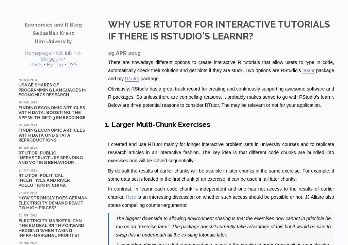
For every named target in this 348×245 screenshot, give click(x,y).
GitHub (64, 53)
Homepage (38, 53)
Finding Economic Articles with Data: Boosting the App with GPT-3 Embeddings (53, 110)
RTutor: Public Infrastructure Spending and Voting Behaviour (53, 155)
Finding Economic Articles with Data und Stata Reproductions (53, 133)
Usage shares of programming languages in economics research (53, 87)
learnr (308, 70)
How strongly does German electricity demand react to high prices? (53, 200)
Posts (36, 65)
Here (131, 197)
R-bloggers (61, 56)
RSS (72, 65)
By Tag (55, 65)
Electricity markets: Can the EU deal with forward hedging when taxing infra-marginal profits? (53, 225)
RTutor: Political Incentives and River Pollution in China (53, 178)
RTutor (132, 78)
